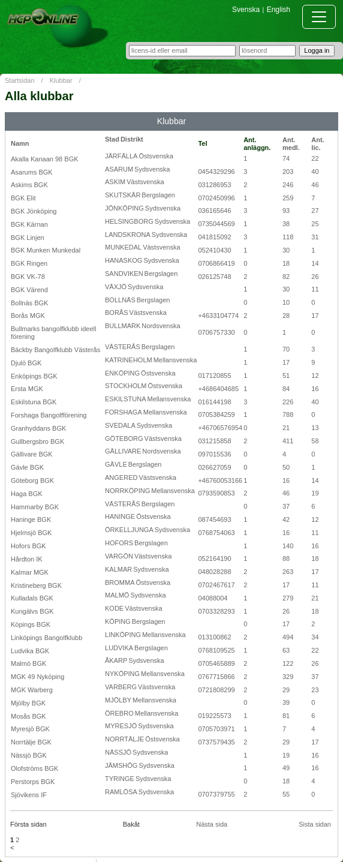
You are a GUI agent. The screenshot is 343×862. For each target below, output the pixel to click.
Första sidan (28, 824)
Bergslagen (158, 195)
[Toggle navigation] (319, 17)
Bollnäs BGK (29, 303)
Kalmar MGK (30, 572)
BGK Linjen (27, 237)
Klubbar (61, 80)
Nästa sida (211, 824)
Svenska (246, 9)
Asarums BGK (32, 172)
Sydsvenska (152, 169)
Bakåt (131, 824)
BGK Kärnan (29, 224)
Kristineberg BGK (36, 585)
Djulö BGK (26, 363)
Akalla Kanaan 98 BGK (45, 159)
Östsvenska (156, 156)
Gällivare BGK (32, 454)
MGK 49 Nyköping (37, 676)
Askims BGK (29, 184)
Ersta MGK (27, 388)
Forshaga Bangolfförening (48, 415)
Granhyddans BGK (38, 428)
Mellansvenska (175, 360)
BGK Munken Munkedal (45, 250)
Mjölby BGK (28, 703)
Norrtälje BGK (31, 742)
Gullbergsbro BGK (37, 441)
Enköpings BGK (34, 376)
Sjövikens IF (29, 794)
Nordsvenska (161, 325)
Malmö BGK (28, 663)
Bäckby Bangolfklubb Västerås (55, 349)
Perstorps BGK (33, 781)
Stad (112, 139)
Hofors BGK (28, 545)
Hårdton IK (27, 559)
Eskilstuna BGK (33, 402)
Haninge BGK (31, 519)
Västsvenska (145, 181)
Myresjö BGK (30, 728)
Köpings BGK (30, 624)
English (278, 9)
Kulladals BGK (32, 598)
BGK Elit (23, 198)
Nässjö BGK (29, 755)
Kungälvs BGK (32, 611)
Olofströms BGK (34, 768)
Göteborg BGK (32, 480)
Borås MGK (28, 315)
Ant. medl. (291, 143)
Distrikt (132, 139)
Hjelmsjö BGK (31, 532)
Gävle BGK (27, 467)
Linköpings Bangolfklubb (46, 637)
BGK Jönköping (33, 211)
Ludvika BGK (30, 650)
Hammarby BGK (35, 506)
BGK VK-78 (28, 276)
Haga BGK (27, 493)
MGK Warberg (32, 689)
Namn (20, 143)
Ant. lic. (317, 143)
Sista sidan (315, 824)
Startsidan (20, 80)
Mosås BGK (28, 716)
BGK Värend (29, 289)
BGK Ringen (29, 263)
